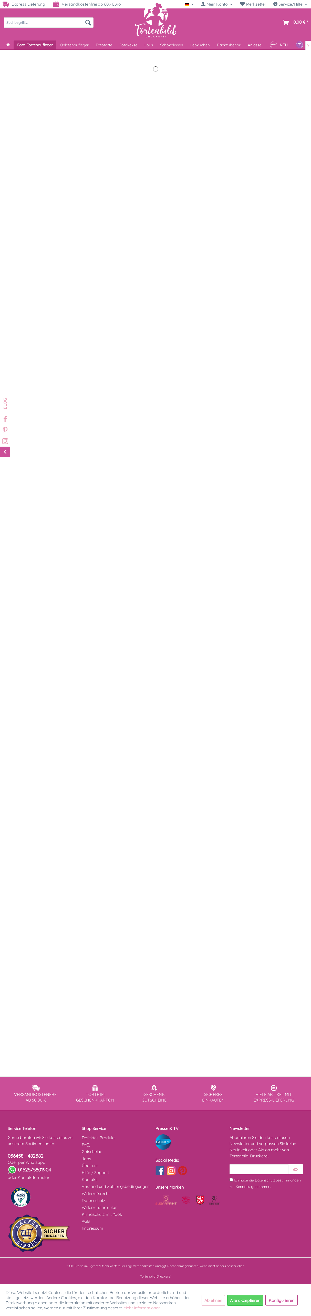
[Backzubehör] (228, 44)
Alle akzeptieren (245, 1300)
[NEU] (278, 44)
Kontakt (89, 1179)
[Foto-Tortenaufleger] (35, 44)
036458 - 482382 (26, 1156)
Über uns (90, 1165)
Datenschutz (93, 1200)
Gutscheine (92, 1151)
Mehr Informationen (142, 1307)
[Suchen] (88, 22)
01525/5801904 (34, 1170)
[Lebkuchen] (200, 44)
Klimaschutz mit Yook (102, 1214)
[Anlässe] (254, 44)
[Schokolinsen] (172, 44)
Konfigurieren (281, 1300)
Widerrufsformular (99, 1207)
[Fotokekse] (128, 44)
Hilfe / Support (95, 1172)
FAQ (85, 1144)
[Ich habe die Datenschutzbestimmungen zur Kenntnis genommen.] (231, 1179)
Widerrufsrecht (96, 1193)
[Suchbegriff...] (49, 22)
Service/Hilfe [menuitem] (288, 4)
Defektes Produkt (98, 1137)
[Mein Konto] (216, 4)
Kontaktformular (33, 1177)
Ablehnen (213, 1300)
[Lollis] (149, 44)
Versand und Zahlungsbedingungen (116, 1186)
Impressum (92, 1228)
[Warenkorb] (294, 22)
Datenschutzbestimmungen (278, 1180)
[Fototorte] (104, 44)
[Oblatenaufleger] (74, 44)
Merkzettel (253, 4)
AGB (86, 1221)
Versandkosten (143, 1266)
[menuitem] (216, 4)
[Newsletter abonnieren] (295, 1169)
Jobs (86, 1158)
